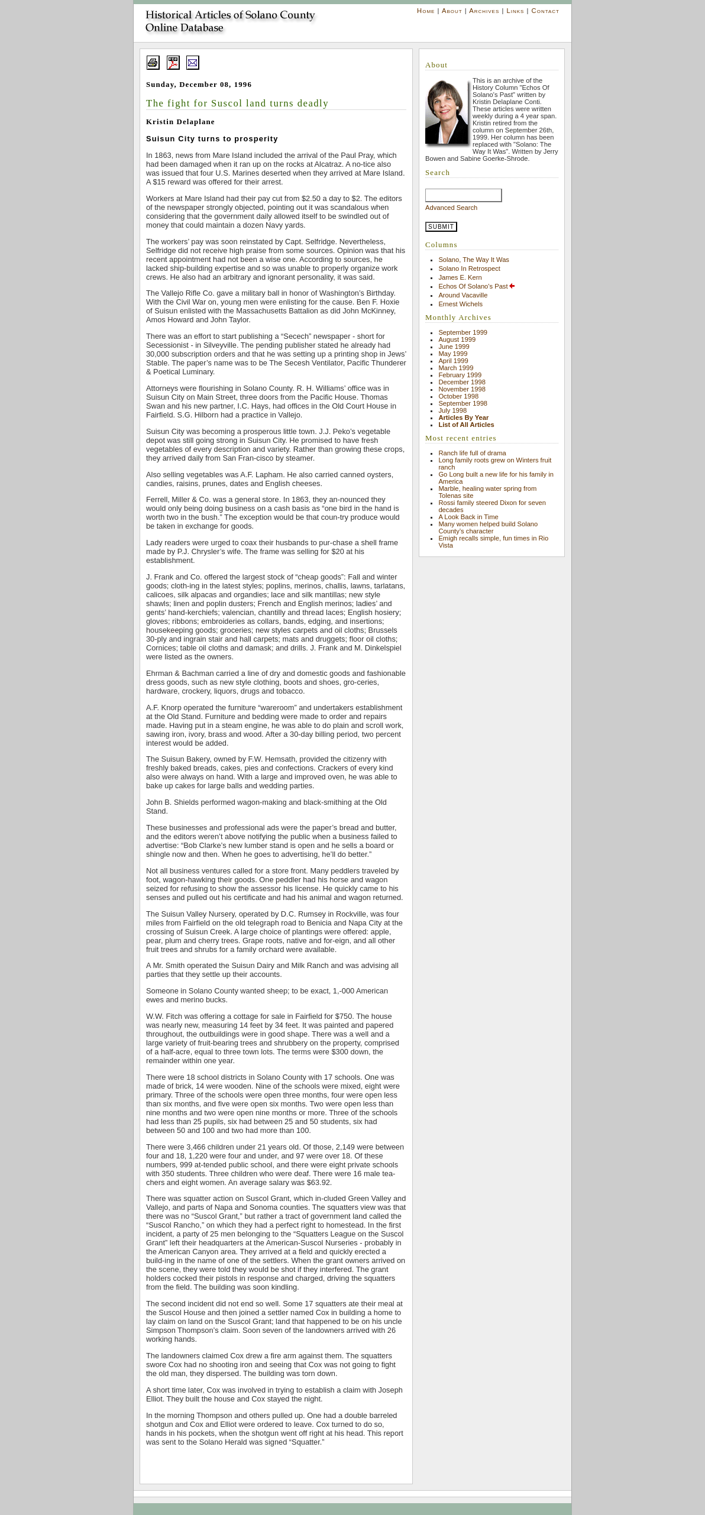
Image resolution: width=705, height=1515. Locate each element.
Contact (546, 10)
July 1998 (452, 410)
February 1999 (459, 374)
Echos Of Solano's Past (476, 286)
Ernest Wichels (460, 303)
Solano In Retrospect (469, 268)
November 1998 (462, 389)
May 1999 (452, 353)
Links (515, 10)
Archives (484, 10)
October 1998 (458, 396)
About (452, 10)
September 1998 (462, 403)
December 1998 (462, 382)
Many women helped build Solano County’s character (488, 527)
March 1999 (455, 367)
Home (426, 10)
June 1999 (453, 346)
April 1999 (453, 360)
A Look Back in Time (468, 516)
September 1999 (462, 332)
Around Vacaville (462, 295)
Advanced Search (451, 207)
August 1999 (457, 339)
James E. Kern (459, 277)
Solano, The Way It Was (473, 259)
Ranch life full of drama (472, 453)
